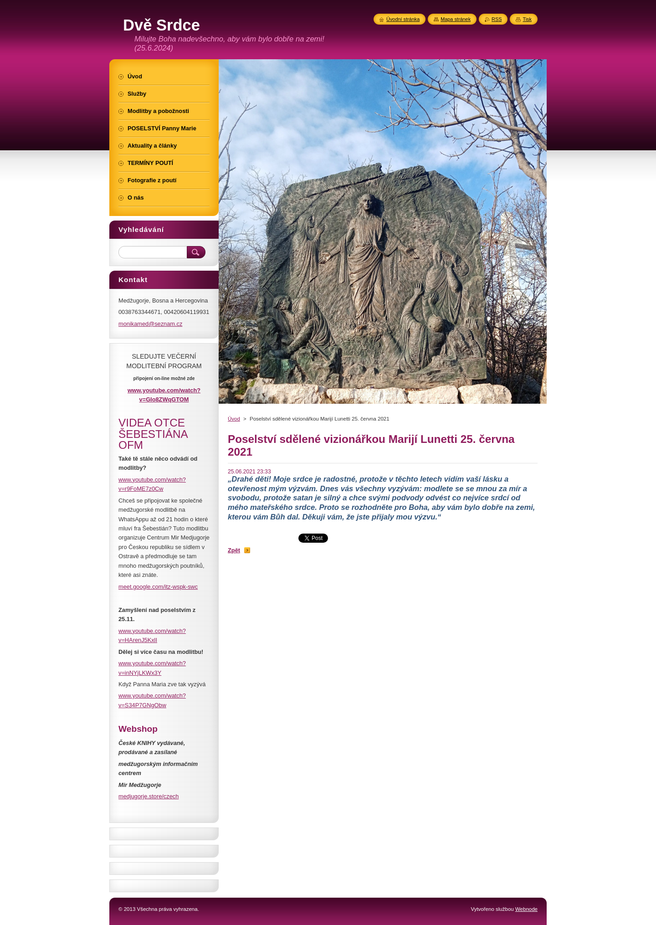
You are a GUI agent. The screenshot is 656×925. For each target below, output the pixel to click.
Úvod (234, 418)
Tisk (527, 19)
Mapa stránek (456, 19)
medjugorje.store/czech (148, 796)
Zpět (234, 550)
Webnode (526, 909)
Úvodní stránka (403, 19)
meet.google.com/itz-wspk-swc (158, 586)
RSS (497, 19)
